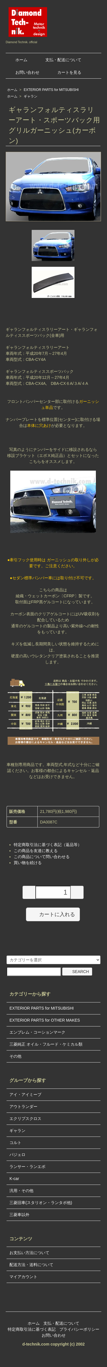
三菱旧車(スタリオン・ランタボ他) (40, 1202)
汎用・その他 (21, 1190)
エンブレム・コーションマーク (37, 1032)
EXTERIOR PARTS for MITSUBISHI (51, 90)
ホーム (17, 59)
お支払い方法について (29, 1252)
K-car (14, 1178)
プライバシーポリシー (79, 1329)
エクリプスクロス (25, 1118)
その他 (15, 1056)
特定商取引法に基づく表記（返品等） (48, 844)
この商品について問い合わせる (42, 856)
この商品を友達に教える (36, 850)
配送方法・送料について (31, 1264)
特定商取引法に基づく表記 (32, 1329)
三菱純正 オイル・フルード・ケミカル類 (45, 1044)
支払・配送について (59, 59)
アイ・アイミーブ (25, 1094)
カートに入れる (53, 914)
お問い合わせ (23, 72)
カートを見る (65, 72)
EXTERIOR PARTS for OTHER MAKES (44, 1020)
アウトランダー (23, 1106)
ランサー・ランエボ (27, 1166)
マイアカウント (23, 1276)
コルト (15, 1142)
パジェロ (17, 1154)
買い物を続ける (28, 862)
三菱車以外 (19, 1214)
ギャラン (30, 96)
